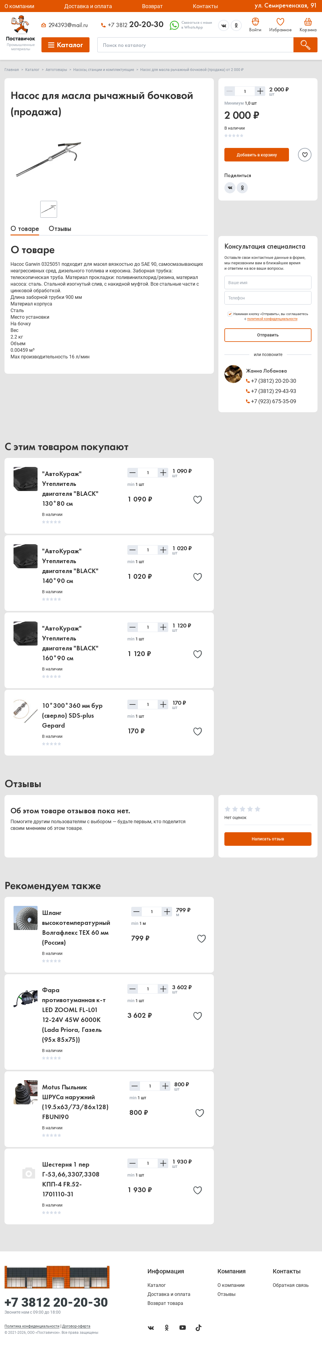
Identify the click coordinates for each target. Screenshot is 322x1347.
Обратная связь (291, 1285)
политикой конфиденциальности (272, 319)
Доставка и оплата (88, 6)
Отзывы (60, 228)
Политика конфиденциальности (32, 1326)
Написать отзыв (268, 839)
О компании (19, 6)
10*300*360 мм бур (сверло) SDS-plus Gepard (72, 715)
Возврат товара (165, 1303)
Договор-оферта (76, 1326)
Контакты (205, 6)
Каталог (156, 1285)
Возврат (152, 6)
